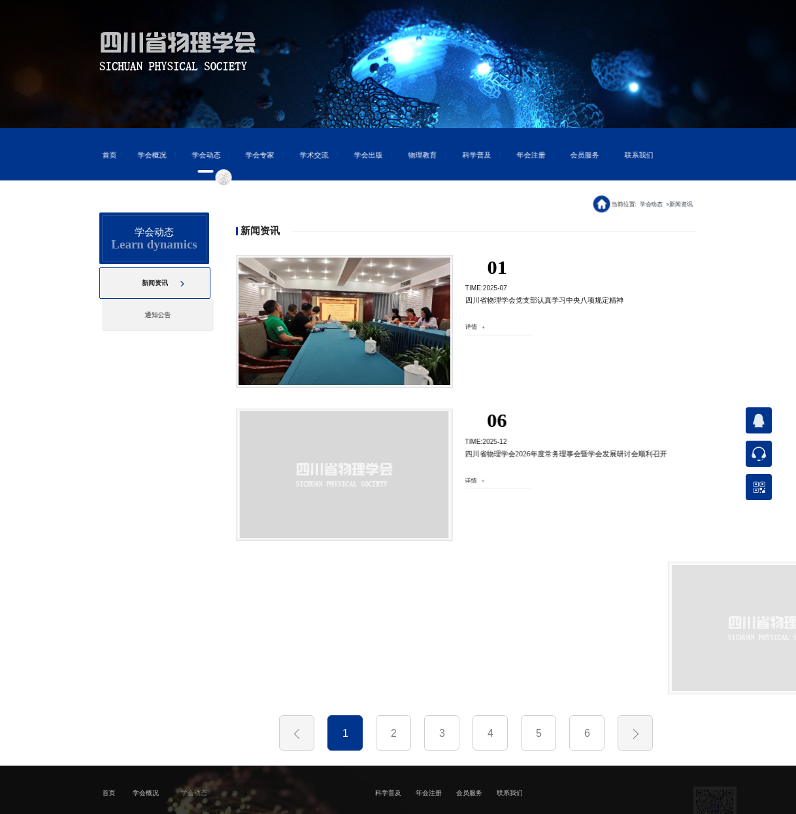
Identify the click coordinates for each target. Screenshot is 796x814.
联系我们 (631, 155)
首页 (102, 155)
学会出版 (360, 155)
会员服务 (577, 155)
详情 (468, 327)
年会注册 (522, 155)
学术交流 (306, 155)
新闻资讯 (681, 203)
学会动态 (198, 155)
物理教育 (415, 155)
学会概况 (143, 155)
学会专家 (252, 155)
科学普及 (468, 155)
